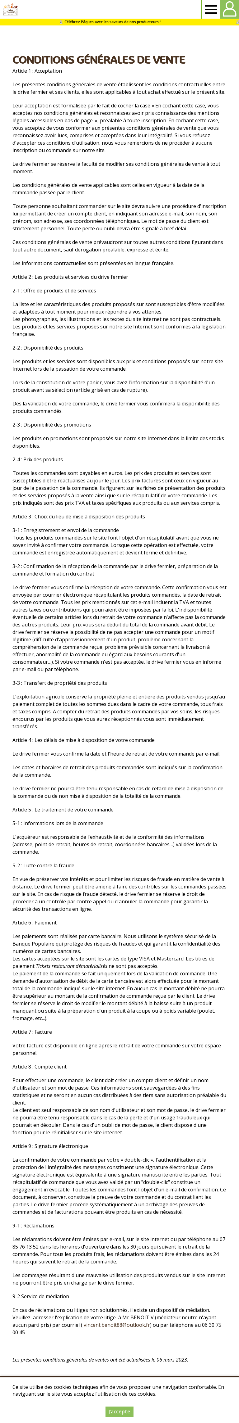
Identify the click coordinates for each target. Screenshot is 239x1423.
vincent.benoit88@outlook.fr (117, 1324)
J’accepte (119, 1411)
